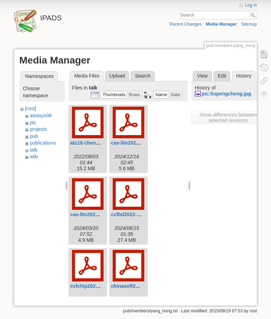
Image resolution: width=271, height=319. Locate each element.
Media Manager (221, 24)
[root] (30, 108)
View (202, 76)
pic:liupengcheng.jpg (226, 94)
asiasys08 (41, 115)
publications (43, 143)
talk (34, 150)
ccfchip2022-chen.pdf (95, 286)
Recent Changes (185, 24)
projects (38, 129)
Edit (222, 76)
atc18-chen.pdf (87, 143)
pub (34, 136)
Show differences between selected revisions (228, 117)
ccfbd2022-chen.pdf (134, 214)
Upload (117, 76)
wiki (34, 156)
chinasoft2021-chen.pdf (138, 286)
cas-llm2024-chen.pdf (95, 214)
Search (253, 15)
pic (33, 122)
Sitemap (249, 24)
